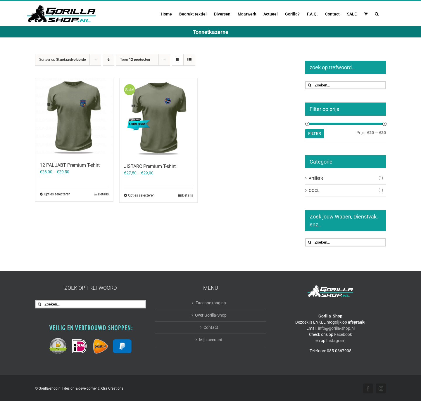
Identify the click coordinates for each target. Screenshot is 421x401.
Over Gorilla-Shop (211, 315)
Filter (314, 133)
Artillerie (316, 178)
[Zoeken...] (345, 85)
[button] (377, 13)
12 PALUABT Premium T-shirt (70, 165)
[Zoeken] (309, 85)
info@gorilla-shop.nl (336, 328)
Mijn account (210, 339)
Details (103, 194)
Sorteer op (62, 60)
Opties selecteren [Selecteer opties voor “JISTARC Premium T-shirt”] (141, 195)
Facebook (343, 334)
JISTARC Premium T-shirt (150, 166)
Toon (135, 60)
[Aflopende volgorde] (108, 60)
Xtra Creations (112, 388)
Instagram (335, 340)
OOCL (314, 190)
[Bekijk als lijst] (189, 59)
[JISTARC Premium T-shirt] (158, 117)
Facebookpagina (211, 303)
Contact (210, 327)
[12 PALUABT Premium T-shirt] (74, 117)
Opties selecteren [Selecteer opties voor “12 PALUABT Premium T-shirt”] (57, 194)
